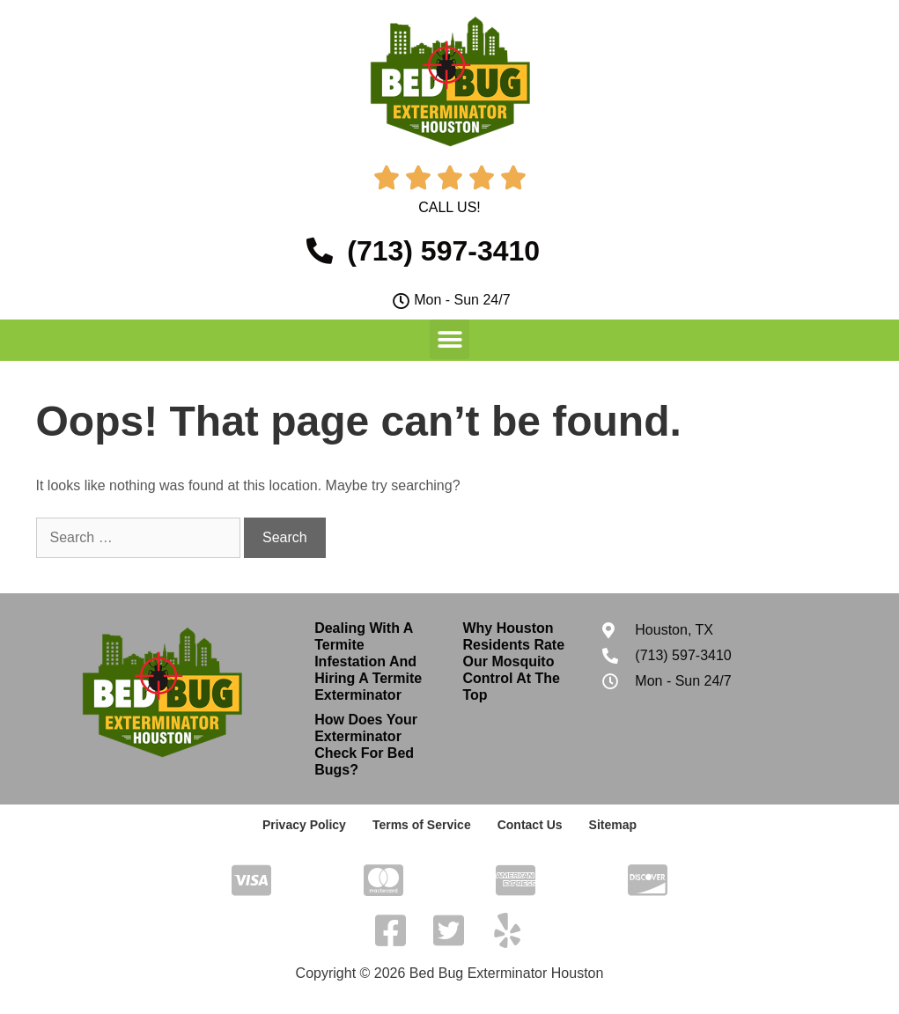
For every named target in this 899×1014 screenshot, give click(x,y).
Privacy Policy (304, 825)
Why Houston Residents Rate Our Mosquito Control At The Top (513, 662)
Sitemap (613, 825)
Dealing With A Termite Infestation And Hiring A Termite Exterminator (368, 662)
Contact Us (530, 825)
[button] (449, 339)
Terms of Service (421, 825)
